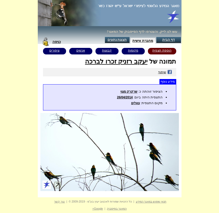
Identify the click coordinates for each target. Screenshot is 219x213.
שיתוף (165, 72)
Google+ (97, 208)
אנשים (80, 50)
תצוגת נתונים (117, 40)
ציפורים (54, 50)
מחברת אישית (142, 41)
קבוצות (107, 50)
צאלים (135, 103)
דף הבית (168, 40)
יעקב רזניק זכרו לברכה (116, 61)
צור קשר (59, 201)
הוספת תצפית (161, 50)
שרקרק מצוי (128, 91)
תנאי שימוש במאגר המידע (151, 201)
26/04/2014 (125, 97)
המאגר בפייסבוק (117, 208)
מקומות (133, 50)
